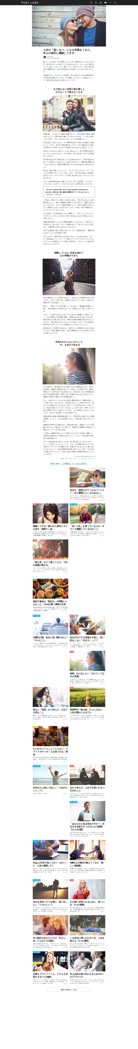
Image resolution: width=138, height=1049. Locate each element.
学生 (67, 459)
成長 (82, 459)
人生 (79, 459)
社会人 (70, 459)
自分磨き (62, 459)
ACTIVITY (36, 727)
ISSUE (35, 580)
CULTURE (72, 916)
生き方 (75, 459)
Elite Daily (57, 76)
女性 (90, 459)
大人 (93, 459)
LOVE (71, 469)
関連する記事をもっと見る (69, 990)
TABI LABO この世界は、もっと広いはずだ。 (69, 464)
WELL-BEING (73, 505)
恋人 (86, 459)
